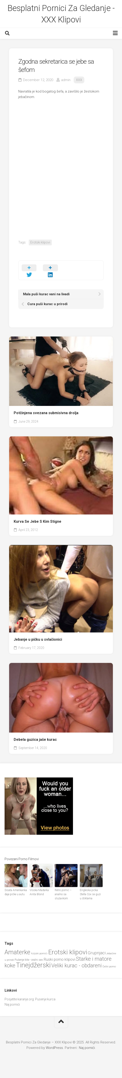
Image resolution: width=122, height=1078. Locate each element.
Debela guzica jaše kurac (35, 739)
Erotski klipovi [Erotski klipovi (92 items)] (67, 952)
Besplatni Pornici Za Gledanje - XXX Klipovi (61, 14)
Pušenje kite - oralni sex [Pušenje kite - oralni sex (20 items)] (29, 959)
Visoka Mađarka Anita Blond (39, 892)
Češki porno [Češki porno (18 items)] (109, 966)
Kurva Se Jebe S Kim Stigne (37, 521)
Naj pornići (12, 1004)
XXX (79, 80)
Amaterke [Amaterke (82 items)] (17, 952)
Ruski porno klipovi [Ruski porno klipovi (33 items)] (59, 959)
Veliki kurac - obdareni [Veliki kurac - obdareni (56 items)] (76, 966)
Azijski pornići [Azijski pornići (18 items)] (39, 953)
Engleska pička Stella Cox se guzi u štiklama (90, 894)
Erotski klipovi (40, 242)
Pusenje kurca (45, 999)
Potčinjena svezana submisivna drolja (46, 413)
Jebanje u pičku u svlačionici (38, 639)
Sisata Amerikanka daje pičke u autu (16, 892)
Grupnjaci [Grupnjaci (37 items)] (97, 952)
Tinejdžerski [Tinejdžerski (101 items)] (33, 965)
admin (65, 80)
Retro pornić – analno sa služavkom (63, 894)
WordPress (54, 1048)
